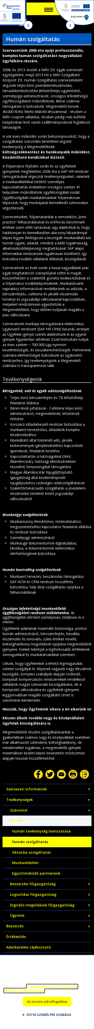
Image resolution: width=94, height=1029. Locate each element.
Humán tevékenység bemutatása (41, 831)
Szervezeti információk (26, 789)
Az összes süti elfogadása (47, 1006)
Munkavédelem (25, 862)
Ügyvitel (17, 915)
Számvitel (18, 810)
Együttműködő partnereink (36, 873)
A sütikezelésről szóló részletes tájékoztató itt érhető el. (41, 993)
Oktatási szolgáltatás (31, 852)
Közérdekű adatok (22, 957)
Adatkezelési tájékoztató (28, 947)
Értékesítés (16, 936)
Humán (16, 820)
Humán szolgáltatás (30, 841)
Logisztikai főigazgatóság (33, 894)
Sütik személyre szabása (48, 1019)
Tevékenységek (19, 799)
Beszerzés (15, 926)
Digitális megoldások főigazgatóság (42, 905)
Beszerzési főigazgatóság (33, 883)
